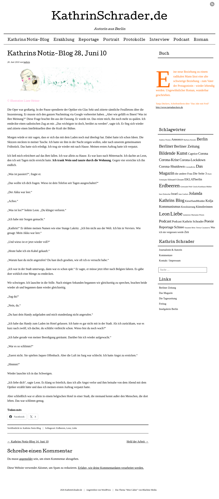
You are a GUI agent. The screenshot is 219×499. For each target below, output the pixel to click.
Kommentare (165, 255)
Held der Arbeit (137, 441)
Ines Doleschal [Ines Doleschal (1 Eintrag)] (165, 194)
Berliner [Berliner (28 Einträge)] (166, 146)
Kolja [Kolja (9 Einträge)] (209, 201)
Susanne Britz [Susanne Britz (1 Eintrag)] (189, 228)
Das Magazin (166, 293)
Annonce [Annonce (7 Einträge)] (177, 139)
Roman (201, 40)
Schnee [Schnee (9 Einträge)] (179, 227)
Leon (68, 428)
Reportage (88, 40)
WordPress (106, 490)
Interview (159, 40)
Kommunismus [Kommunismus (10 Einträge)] (169, 206)
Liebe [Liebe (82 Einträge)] (176, 214)
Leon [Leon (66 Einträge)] (164, 214)
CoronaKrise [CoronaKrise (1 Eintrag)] (190, 167)
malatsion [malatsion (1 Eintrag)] (187, 215)
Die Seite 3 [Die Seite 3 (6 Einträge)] (200, 173)
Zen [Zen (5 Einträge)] (186, 232)
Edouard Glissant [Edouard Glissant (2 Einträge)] (176, 179)
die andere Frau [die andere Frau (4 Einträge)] (183, 173)
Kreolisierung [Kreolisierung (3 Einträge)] (188, 206)
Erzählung (63, 40)
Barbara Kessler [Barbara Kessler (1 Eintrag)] (190, 140)
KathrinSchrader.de (109, 17)
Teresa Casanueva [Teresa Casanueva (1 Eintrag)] (203, 228)
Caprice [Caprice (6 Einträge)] (193, 153)
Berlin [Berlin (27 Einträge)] (202, 139)
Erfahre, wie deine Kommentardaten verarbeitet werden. (111, 467)
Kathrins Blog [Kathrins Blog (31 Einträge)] (171, 200)
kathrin (27, 62)
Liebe (74, 428)
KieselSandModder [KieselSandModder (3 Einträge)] (195, 200)
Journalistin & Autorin (170, 249)
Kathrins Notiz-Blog (28, 40)
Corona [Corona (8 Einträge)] (203, 153)
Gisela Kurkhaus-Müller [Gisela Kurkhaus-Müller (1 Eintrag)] (202, 187)
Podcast (181, 40)
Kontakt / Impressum (170, 260)
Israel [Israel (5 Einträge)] (174, 193)
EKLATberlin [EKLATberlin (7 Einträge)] (193, 179)
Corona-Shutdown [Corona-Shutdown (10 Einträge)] (172, 166)
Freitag (162, 303)
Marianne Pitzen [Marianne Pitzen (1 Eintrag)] (197, 215)
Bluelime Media (149, 490)
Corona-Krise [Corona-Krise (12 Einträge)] (169, 160)
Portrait (111, 40)
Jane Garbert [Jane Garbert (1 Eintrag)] (183, 194)
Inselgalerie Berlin (168, 309)
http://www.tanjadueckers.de (169, 107)
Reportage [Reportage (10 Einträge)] (166, 227)
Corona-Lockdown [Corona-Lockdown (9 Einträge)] (192, 160)
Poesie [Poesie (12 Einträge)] (209, 221)
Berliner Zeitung (167, 287)
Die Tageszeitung (168, 298)
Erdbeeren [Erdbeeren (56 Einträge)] (169, 185)
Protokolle (134, 40)
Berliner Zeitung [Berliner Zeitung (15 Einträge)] (186, 146)
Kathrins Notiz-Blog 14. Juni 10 (28, 441)
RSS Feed (212, 4)
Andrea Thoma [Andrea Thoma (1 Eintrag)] (165, 140)
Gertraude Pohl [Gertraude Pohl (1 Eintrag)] (186, 187)
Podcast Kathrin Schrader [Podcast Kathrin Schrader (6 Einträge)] (188, 221)
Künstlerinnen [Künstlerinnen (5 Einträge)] (204, 206)
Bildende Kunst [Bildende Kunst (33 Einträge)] (173, 153)
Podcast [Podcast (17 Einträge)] (165, 221)
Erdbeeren (60, 428)
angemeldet (26, 458)
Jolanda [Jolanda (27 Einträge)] (195, 193)
